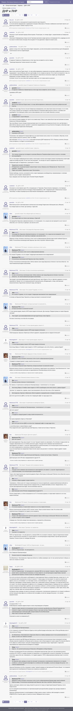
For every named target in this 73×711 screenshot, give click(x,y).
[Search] (35, 2)
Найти (46, 2)
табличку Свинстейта (23, 139)
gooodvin (11, 58)
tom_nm (11, 20)
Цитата (67, 28)
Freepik (31, 710)
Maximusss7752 (13, 229)
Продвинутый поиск (54, 2)
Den (10, 354)
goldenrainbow (13, 46)
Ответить (6, 15)
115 (20, 15)
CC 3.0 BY (46, 710)
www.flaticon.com (38, 710)
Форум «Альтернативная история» (12, 2)
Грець (11, 566)
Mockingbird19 (13, 339)
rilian (10, 213)
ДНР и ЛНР (27, 5)
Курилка (20, 5)
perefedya (13, 8)
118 (28, 15)
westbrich (11, 32)
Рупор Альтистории (11, 5)
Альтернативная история (43, 708)
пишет (18, 88)
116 (23, 15)
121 (36, 15)
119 (31, 15)
